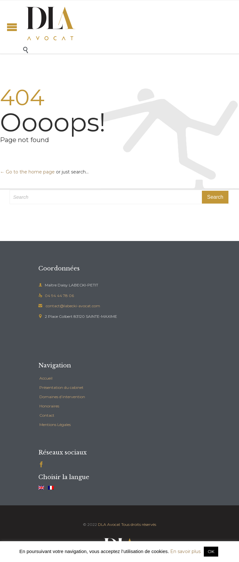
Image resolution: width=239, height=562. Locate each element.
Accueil (45, 378)
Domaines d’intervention (62, 396)
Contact (46, 415)
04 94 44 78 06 (56, 295)
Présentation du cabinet (61, 387)
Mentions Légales (55, 424)
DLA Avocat (109, 524)
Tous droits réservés (138, 524)
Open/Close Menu (12, 27)
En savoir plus (185, 551)
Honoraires (49, 406)
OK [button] (211, 551)
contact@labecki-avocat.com (69, 305)
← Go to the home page (27, 172)
